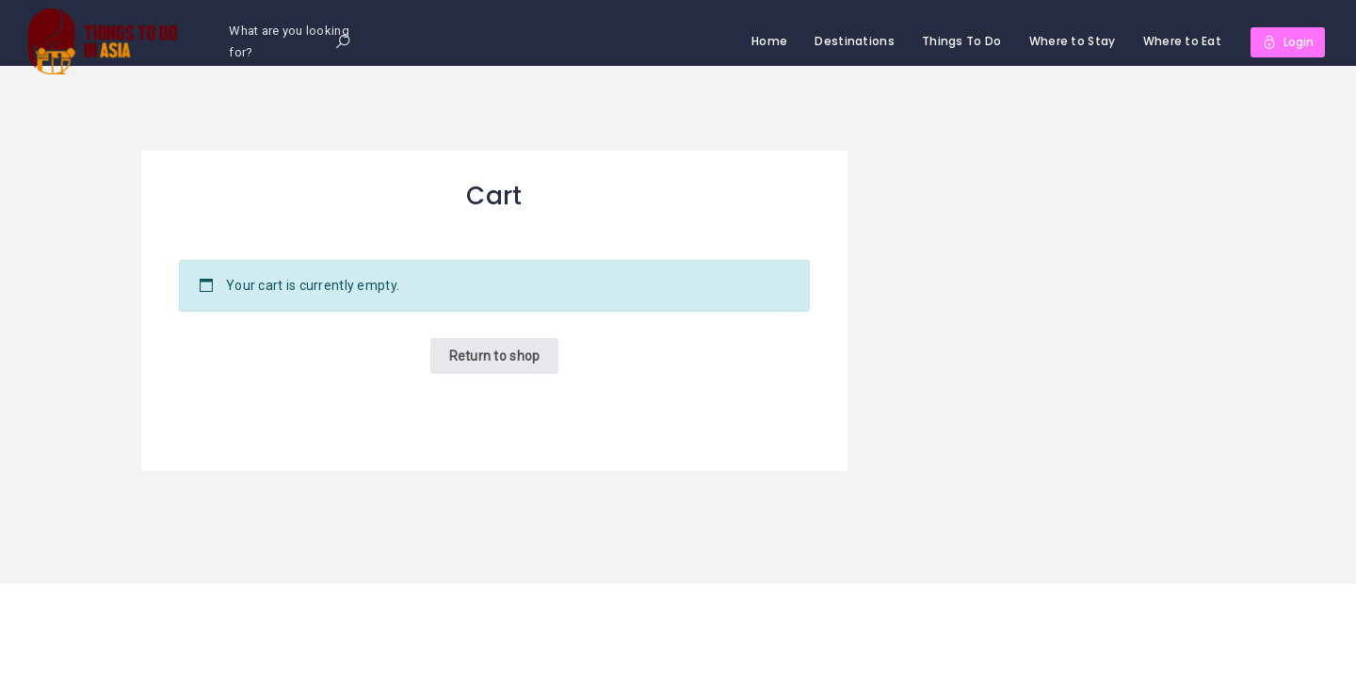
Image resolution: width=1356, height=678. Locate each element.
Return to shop (495, 355)
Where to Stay (1072, 41)
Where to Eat (1182, 41)
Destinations (854, 41)
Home (769, 41)
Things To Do (961, 41)
